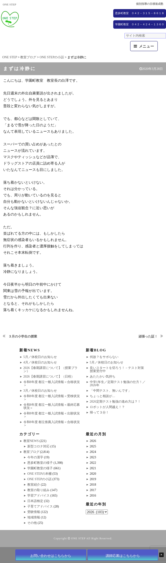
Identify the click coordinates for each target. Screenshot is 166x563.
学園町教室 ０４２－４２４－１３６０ (139, 24)
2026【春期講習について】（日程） (48, 376)
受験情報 (33, 512)
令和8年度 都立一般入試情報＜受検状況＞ (51, 397)
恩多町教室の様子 (40, 462)
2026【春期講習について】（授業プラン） (50, 369)
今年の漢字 (35, 457)
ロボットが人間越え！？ (107, 407)
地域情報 (33, 517)
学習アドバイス (38, 495)
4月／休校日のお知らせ (40, 362)
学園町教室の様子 (40, 468)
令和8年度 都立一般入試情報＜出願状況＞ (51, 415)
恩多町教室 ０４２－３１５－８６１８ (139, 13)
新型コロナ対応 (38, 446)
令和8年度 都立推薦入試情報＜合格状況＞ (51, 423)
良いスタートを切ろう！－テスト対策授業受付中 (117, 369)
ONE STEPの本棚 (39, 473)
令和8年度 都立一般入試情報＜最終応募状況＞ (51, 406)
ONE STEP (78, 538)
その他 (32, 523)
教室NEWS (31, 441)
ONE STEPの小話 (39, 479)
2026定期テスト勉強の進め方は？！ (115, 401)
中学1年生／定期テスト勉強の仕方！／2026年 (118, 383)
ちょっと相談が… (102, 396)
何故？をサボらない (104, 357)
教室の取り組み (38, 490)
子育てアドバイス (40, 506)
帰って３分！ (99, 412)
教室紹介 (33, 484)
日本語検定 (35, 501)
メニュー (146, 46)
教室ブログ (31, 452)
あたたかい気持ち (102, 376)
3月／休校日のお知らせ (40, 390)
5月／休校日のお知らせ (40, 357)
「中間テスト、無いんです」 (110, 390)
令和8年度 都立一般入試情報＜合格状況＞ (51, 383)
